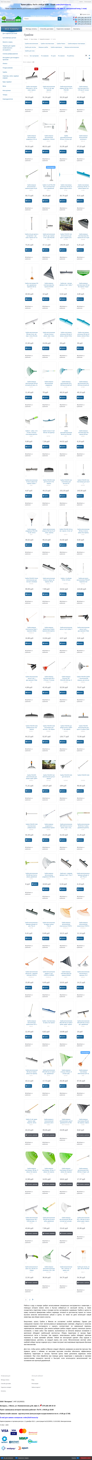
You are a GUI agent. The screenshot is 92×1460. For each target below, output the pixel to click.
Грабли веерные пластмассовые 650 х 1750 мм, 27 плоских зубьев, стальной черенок (49, 680)
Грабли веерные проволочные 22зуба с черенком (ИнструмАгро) (48, 629)
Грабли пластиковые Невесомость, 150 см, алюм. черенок (31, 88)
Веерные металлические (72, 47)
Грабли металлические (31, 43)
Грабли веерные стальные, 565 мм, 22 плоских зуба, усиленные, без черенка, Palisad (66, 1074)
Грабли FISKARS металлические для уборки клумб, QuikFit (31, 776)
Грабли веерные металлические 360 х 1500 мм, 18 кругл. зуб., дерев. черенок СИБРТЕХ (83, 1172)
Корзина (74, 1458)
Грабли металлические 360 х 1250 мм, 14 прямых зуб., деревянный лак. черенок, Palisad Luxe (66, 1270)
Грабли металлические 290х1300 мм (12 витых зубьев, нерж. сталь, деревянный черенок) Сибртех (66, 828)
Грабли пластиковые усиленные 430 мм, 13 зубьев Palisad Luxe (83, 186)
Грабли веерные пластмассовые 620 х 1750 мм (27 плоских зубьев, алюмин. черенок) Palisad (83, 90)
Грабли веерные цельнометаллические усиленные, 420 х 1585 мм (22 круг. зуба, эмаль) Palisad (48, 1270)
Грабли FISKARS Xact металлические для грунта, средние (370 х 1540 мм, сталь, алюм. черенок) (66, 237)
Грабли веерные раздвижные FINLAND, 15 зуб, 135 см (32, 531)
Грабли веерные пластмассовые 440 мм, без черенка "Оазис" (83, 285)
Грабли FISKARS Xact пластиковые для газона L (83, 481)
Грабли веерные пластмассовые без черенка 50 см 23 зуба (83, 235)
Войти (81, 1)
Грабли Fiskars (61, 43)
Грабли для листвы (30, 47)
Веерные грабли (43, 47)
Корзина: (86, 14)
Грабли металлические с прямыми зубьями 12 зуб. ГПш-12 (83, 875)
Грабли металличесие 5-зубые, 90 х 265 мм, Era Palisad (31, 1268)
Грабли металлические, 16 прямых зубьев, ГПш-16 (49, 924)
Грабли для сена (30, 51)
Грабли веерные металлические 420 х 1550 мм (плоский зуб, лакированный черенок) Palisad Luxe (66, 385)
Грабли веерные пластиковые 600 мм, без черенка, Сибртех (83, 1121)
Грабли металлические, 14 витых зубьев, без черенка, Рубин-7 (31, 481)
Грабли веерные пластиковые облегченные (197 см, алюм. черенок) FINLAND (83, 1074)
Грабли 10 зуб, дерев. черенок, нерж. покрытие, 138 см (31, 1121)
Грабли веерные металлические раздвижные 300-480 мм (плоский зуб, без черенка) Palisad (48, 877)
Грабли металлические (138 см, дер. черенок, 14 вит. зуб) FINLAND (49, 235)
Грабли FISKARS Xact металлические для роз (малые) (49, 776)
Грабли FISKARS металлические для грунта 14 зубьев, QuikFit (83, 727)
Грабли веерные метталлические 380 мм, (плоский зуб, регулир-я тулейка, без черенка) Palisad (66, 1221)
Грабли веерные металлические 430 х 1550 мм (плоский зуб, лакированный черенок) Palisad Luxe (83, 385)
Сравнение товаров (23, 1458)
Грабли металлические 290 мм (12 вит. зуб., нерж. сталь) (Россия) (32, 334)
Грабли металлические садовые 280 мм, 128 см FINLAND (66, 88)
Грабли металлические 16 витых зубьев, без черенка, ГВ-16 (49, 580)
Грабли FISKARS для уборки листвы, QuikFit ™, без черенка (66, 727)
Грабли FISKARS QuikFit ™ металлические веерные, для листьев (83, 678)
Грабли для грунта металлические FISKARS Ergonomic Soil (83, 580)
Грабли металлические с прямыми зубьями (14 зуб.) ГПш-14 (31, 924)
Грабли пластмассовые (47, 43)
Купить (29, 102)
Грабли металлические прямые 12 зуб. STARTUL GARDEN (49, 973)
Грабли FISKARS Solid (83, 775)
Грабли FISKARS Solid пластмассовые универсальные (31, 826)
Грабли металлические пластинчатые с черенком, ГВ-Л (83, 973)
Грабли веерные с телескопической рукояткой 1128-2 (49, 1121)
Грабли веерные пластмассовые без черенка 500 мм (83, 432)
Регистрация (87, 1)
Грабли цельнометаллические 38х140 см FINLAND (66, 432)
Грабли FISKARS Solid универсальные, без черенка (31, 727)
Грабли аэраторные (56, 47)
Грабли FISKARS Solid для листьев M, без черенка (49, 481)
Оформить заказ (85, 1458)
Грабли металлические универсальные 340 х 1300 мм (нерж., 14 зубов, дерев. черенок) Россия (32, 1221)
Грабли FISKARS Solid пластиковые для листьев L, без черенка (49, 727)
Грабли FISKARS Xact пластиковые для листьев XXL (66, 481)
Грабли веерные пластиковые (76, 43)
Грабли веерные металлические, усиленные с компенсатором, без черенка (83, 139)
